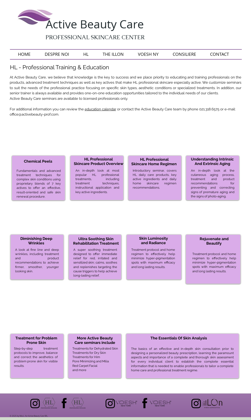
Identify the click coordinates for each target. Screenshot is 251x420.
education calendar (100, 109)
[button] (37, 139)
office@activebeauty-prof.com (34, 114)
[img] (38, 221)
